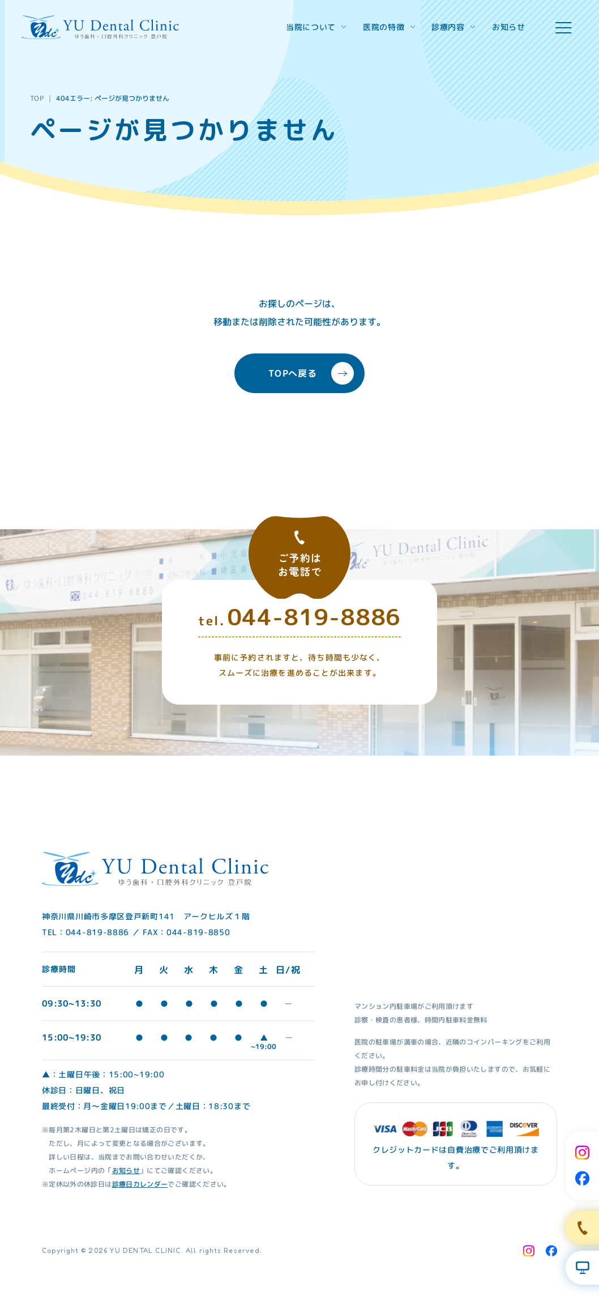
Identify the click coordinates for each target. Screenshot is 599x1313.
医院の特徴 (389, 27)
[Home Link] (100, 27)
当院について (316, 27)
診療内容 (453, 27)
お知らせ (508, 27)
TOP (37, 98)
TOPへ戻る (311, 373)
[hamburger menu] (563, 28)
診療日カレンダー (140, 1183)
